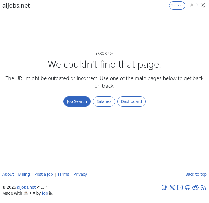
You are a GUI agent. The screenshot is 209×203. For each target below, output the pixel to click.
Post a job (43, 174)
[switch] (194, 5)
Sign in (177, 5)
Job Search (77, 101)
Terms (63, 174)
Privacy (80, 174)
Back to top (196, 174)
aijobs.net (26, 187)
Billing (24, 174)
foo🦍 (47, 193)
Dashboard (131, 101)
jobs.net (16, 5)
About (8, 174)
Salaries (103, 101)
